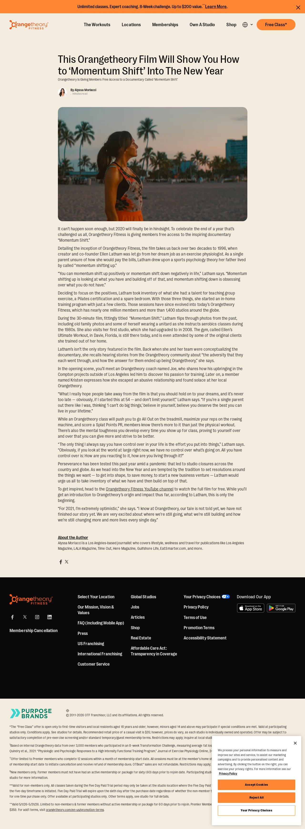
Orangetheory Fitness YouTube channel (139, 489)
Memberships (165, 24)
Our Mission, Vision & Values (96, 610)
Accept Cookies (256, 784)
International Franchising (100, 654)
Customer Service (94, 664)
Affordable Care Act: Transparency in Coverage (154, 651)
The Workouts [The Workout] (97, 24)
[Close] (295, 743)
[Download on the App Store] (250, 608)
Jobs (135, 607)
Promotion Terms (199, 627)
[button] (247, 25)
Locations (131, 24)
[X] (25, 617)
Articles (138, 617)
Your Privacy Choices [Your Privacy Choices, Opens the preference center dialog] (256, 810)
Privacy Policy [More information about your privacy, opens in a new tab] (228, 773)
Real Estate (141, 638)
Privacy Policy (196, 607)
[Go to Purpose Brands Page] (31, 713)
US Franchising (91, 643)
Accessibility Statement (205, 638)
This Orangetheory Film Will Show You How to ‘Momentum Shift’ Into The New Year (148, 65)
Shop (231, 24)
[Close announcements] (298, 7)
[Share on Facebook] (61, 562)
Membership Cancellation (34, 630)
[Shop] (135, 628)
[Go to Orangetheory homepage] (29, 24)
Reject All (256, 797)
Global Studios (143, 596)
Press (83, 633)
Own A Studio (202, 24)
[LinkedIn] (49, 617)
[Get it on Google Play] (281, 608)
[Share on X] (66, 562)
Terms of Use (195, 617)
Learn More (216, 6)
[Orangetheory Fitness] (31, 599)
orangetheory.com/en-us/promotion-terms (75, 810)
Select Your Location (96, 596)
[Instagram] (37, 617)
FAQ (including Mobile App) (101, 623)
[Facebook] (12, 617)
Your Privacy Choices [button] (202, 596)
